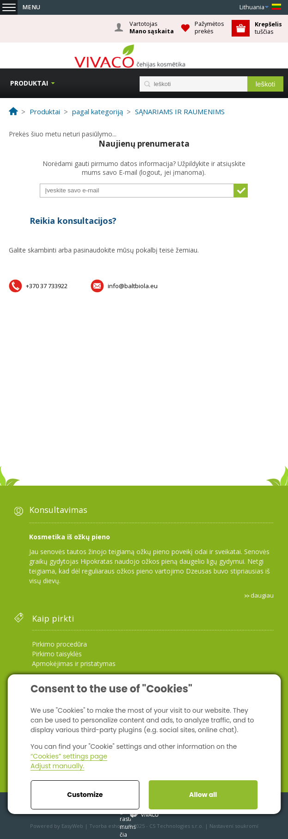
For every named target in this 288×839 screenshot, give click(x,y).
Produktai (29, 83)
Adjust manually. (57, 766)
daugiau (262, 595)
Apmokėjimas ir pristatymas (74, 663)
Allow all (203, 794)
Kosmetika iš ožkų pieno (69, 536)
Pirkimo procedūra (59, 644)
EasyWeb (72, 825)
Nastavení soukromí (233, 825)
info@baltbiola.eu (133, 286)
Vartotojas (151, 28)
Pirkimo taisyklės (57, 653)
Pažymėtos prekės (209, 27)
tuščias (269, 28)
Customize (85, 794)
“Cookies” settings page (69, 756)
